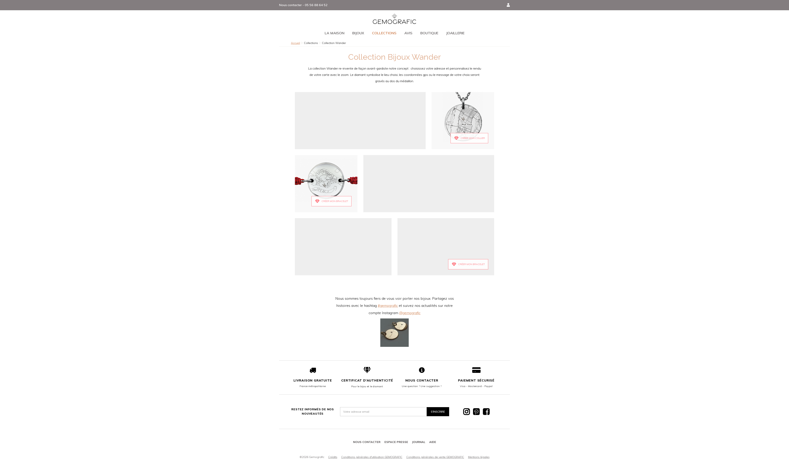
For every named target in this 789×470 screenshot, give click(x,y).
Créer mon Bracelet (335, 201)
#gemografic (388, 305)
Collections (384, 33)
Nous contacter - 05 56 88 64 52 (303, 5)
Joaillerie (455, 33)
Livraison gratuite (313, 380)
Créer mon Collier (473, 138)
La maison (334, 33)
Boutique (429, 33)
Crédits (332, 457)
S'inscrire (438, 411)
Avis (408, 33)
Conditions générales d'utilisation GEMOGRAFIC (371, 457)
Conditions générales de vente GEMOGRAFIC (435, 457)
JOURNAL (418, 442)
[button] (508, 5)
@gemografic (410, 313)
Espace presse (396, 442)
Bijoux (358, 33)
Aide (432, 442)
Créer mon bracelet (471, 264)
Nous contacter (421, 380)
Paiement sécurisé (476, 380)
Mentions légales (479, 457)
